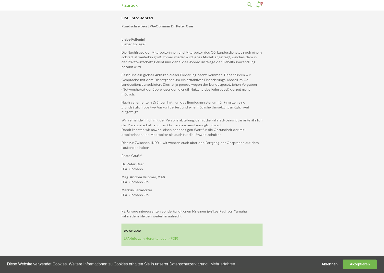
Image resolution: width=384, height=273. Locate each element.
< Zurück (129, 5)
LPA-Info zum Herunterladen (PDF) (151, 238)
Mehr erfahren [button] (222, 264)
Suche (248, 4)
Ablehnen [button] (330, 264)
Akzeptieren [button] (360, 264)
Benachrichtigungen (261, 3)
